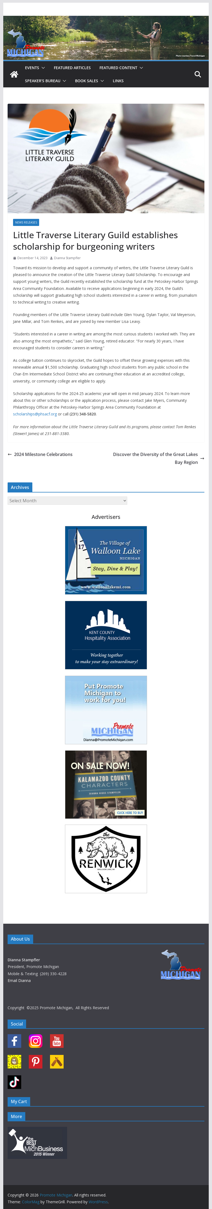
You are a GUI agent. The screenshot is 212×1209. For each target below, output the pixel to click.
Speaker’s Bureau (42, 80)
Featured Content (118, 67)
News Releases (26, 222)
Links (118, 80)
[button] (42, 68)
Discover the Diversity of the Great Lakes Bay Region (158, 458)
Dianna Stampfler (67, 258)
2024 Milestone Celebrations (40, 454)
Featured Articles (72, 67)
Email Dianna (19, 980)
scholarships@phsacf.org (35, 414)
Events (32, 67)
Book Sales (86, 80)
